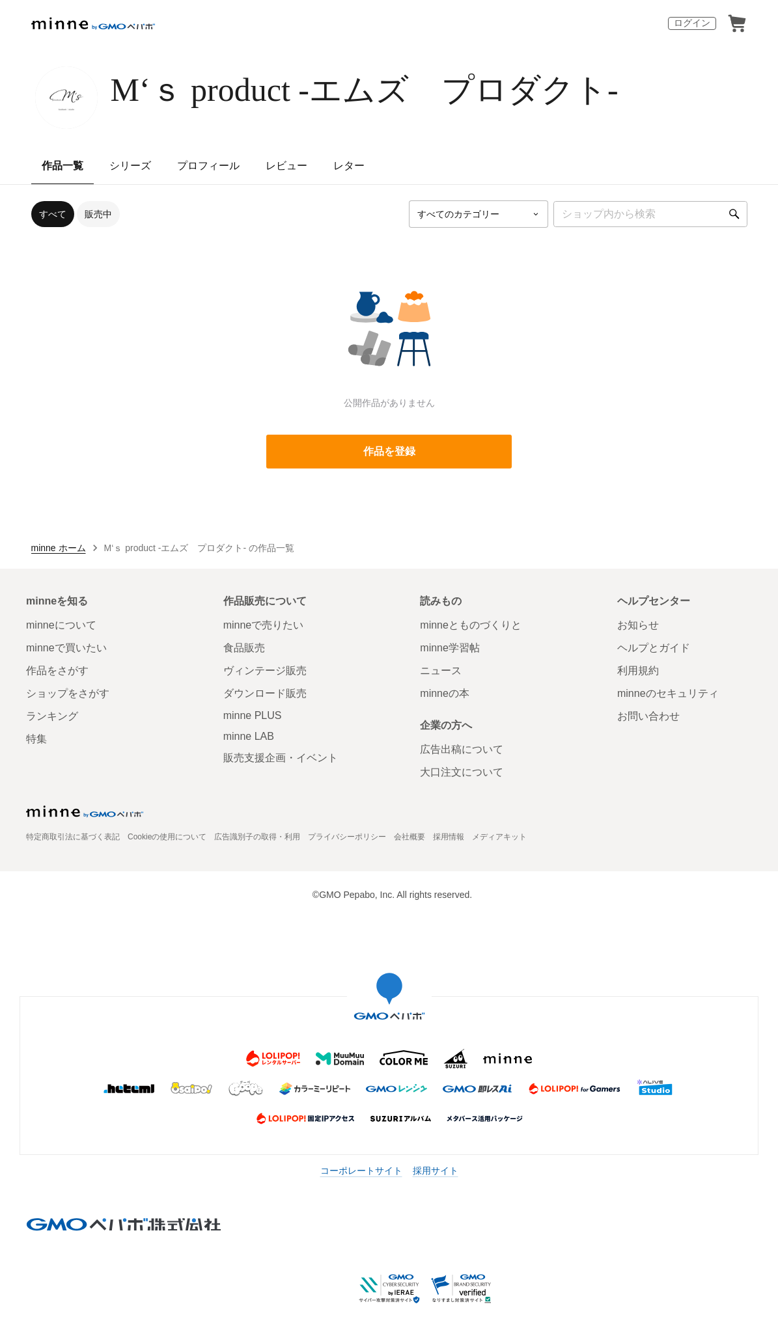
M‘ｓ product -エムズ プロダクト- (364, 90)
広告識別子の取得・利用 (257, 836)
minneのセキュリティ (668, 693)
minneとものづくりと (470, 625)
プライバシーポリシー (347, 836)
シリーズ (130, 165)
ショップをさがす (67, 693)
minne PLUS (252, 715)
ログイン (692, 23)
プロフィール (208, 165)
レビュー (286, 165)
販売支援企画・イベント (280, 757)
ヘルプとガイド (653, 647)
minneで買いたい (66, 647)
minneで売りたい (263, 625)
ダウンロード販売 (265, 693)
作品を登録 (389, 451)
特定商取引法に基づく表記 (73, 836)
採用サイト (435, 1170)
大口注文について (461, 772)
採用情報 (448, 836)
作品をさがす (57, 670)
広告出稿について (461, 749)
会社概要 (409, 836)
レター (349, 165)
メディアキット (499, 836)
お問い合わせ (648, 716)
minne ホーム (58, 548)
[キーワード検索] (650, 214)
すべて (52, 214)
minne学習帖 (450, 647)
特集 (36, 738)
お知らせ (638, 625)
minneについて (61, 625)
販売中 (98, 214)
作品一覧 (62, 165)
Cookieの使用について (167, 836)
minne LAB (248, 736)
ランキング (52, 716)
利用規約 (638, 670)
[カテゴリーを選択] (478, 214)
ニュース (441, 670)
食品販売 (244, 647)
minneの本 (444, 693)
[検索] (734, 214)
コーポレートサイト (361, 1170)
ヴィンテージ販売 (265, 670)
